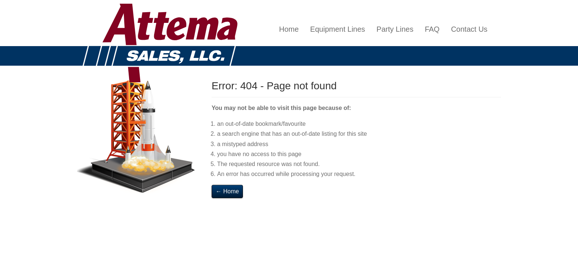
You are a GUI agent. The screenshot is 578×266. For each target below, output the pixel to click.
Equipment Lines (337, 29)
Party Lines (394, 29)
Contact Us (469, 29)
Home (289, 29)
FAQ (432, 29)
